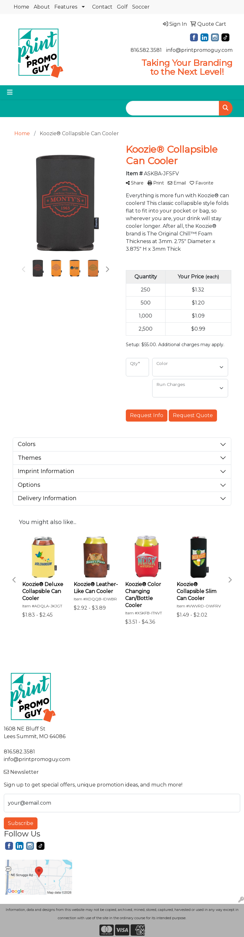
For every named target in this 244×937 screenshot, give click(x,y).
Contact (102, 7)
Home (21, 7)
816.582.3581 (146, 50)
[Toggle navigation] (10, 92)
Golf (122, 7)
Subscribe (20, 823)
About (42, 7)
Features (65, 7)
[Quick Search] (172, 108)
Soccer (141, 7)
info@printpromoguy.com (199, 50)
